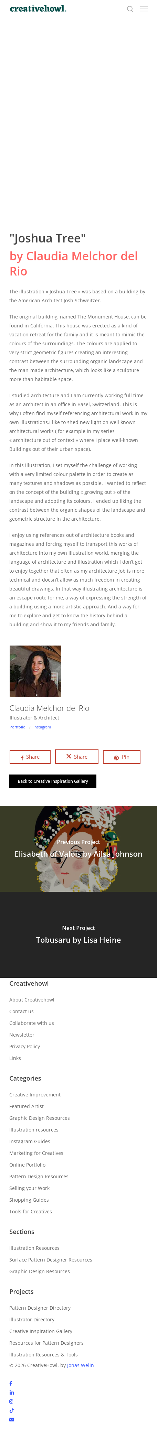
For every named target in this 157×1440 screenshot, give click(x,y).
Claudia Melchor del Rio (50, 708)
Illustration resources (34, 1129)
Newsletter (21, 1034)
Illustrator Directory (31, 1319)
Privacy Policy (24, 1046)
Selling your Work (29, 1188)
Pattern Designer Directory (40, 1307)
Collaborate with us (31, 1023)
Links (15, 1058)
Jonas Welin (80, 1365)
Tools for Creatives (30, 1211)
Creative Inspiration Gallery (40, 1331)
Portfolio (17, 726)
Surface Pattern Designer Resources (50, 1259)
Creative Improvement (35, 1094)
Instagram (42, 726)
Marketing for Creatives (36, 1153)
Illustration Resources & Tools (43, 1354)
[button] (144, 9)
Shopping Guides (29, 1200)
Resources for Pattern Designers (46, 1343)
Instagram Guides (29, 1141)
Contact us (21, 1011)
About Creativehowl (31, 999)
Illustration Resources (34, 1248)
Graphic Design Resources (39, 1118)
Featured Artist (26, 1106)
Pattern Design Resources (39, 1176)
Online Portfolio (27, 1164)
